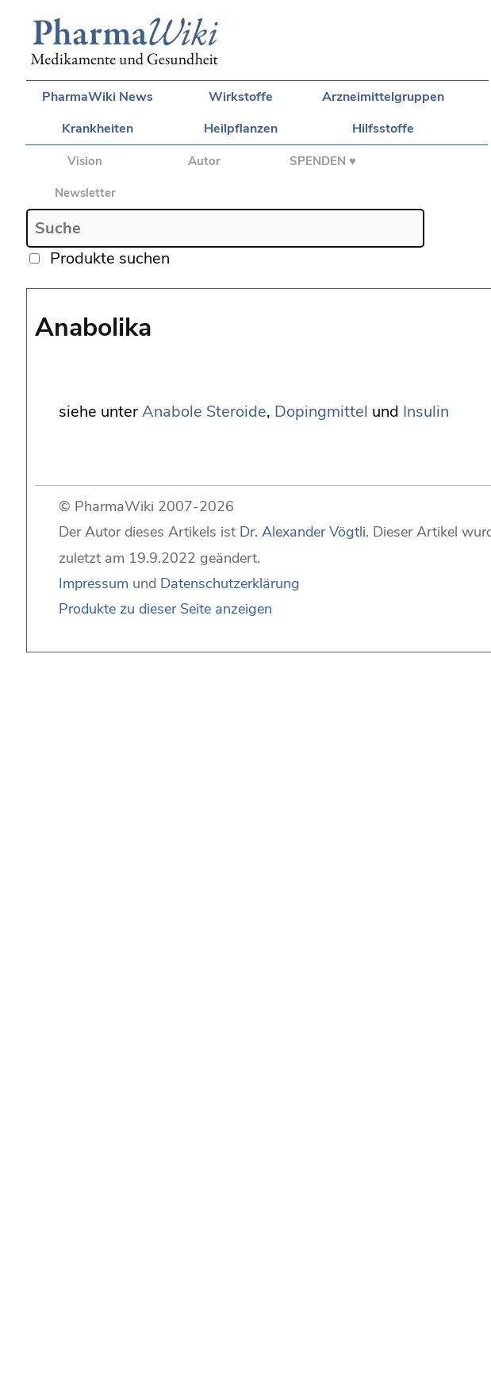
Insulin (426, 411)
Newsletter (85, 193)
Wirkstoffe (241, 97)
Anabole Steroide (204, 411)
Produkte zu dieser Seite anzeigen (165, 608)
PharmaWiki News (97, 97)
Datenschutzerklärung (230, 583)
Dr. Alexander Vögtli (303, 531)
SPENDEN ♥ (323, 161)
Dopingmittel (321, 411)
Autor (204, 161)
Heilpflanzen (241, 128)
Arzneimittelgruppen (383, 97)
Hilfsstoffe (383, 128)
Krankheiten (97, 128)
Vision (84, 161)
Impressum (94, 583)
